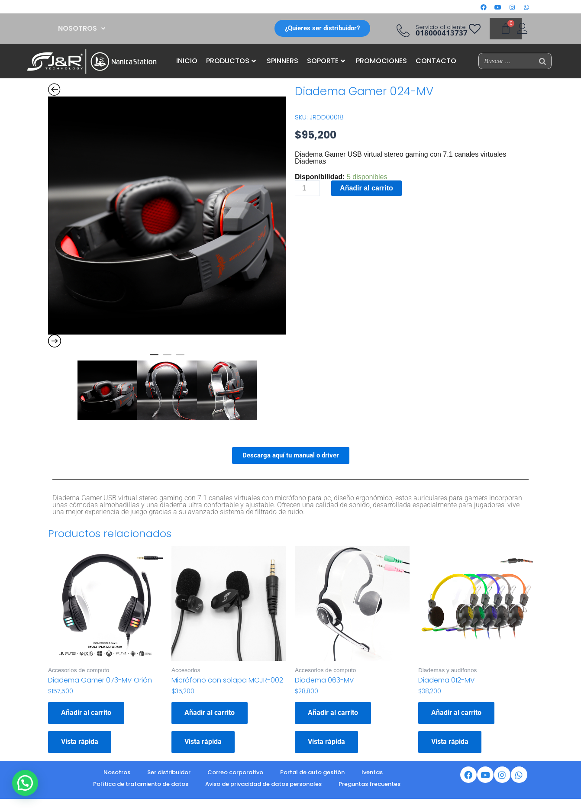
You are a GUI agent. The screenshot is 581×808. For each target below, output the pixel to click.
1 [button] (154, 358)
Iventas (372, 772)
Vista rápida (79, 741)
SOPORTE (326, 61)
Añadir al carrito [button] (86, 712)
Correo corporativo (235, 772)
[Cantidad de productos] (307, 188)
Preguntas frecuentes (369, 784)
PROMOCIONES (381, 61)
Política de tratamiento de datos (140, 784)
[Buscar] (542, 61)
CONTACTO (436, 61)
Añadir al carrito (366, 188)
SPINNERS (282, 61)
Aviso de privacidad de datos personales (263, 784)
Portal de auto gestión (312, 772)
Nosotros (116, 772)
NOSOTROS (81, 28)
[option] (167, 216)
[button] (82, 29)
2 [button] (167, 358)
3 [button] (180, 358)
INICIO (186, 61)
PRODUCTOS (231, 61)
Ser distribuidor (168, 772)
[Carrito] (506, 28)
